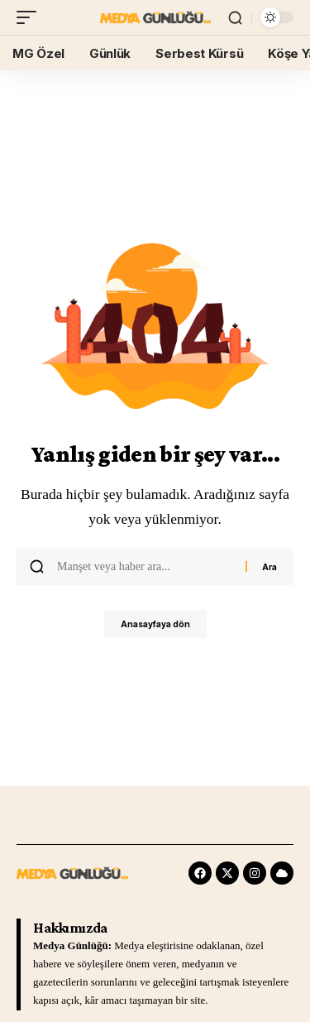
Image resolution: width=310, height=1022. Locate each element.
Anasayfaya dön (155, 624)
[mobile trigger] (31, 17)
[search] (235, 18)
